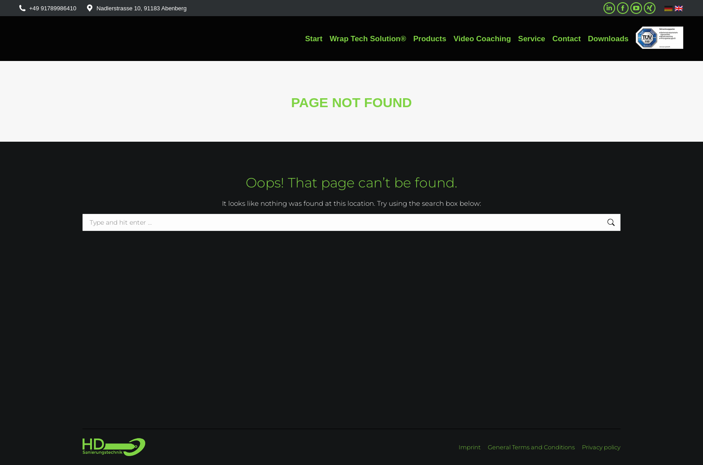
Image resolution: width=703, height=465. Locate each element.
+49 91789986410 (47, 8)
